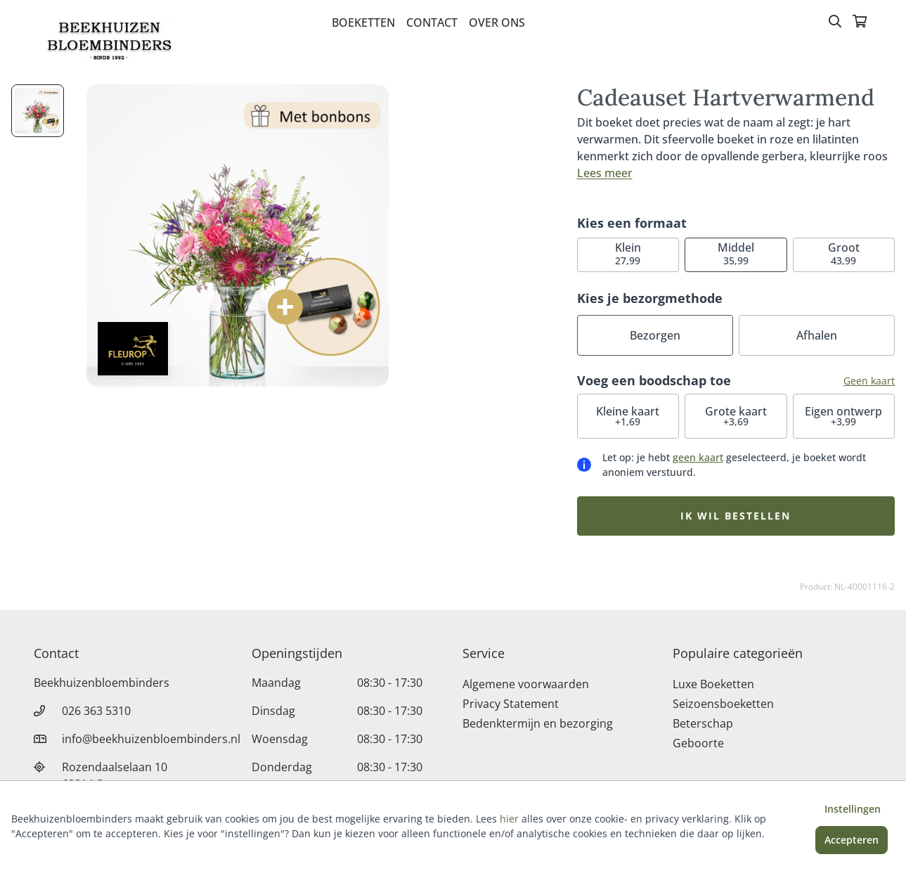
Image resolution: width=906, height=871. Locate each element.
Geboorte (698, 743)
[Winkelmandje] (859, 22)
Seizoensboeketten (723, 703)
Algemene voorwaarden (525, 684)
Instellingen (852, 808)
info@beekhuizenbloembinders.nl (151, 739)
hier (509, 818)
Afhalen (816, 335)
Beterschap (703, 723)
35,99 (736, 253)
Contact (432, 22)
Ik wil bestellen (735, 515)
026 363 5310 (96, 710)
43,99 (844, 253)
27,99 (628, 253)
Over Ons (497, 22)
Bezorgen (655, 335)
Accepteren (851, 839)
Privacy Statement (510, 703)
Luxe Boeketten (713, 684)
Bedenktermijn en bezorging (537, 723)
